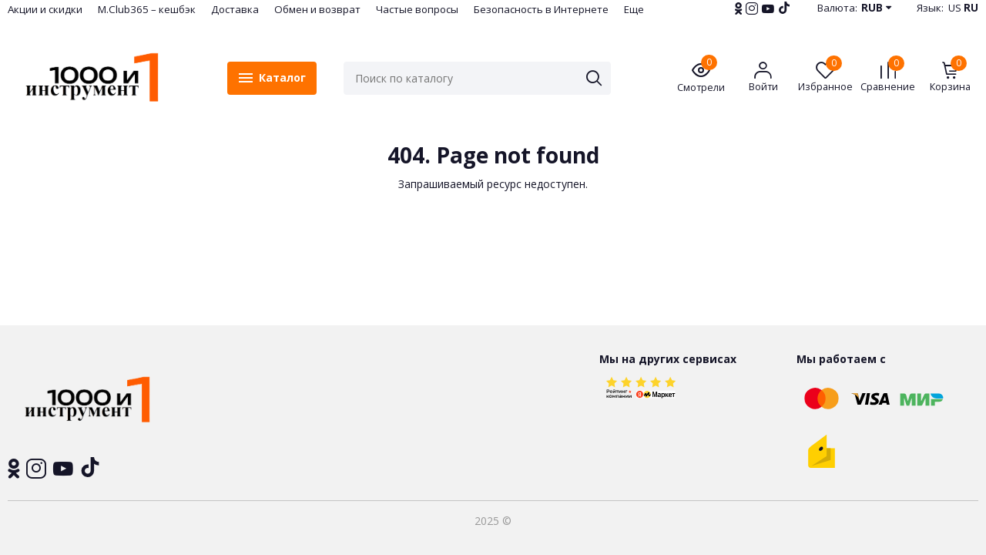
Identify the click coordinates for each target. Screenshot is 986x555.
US (954, 8)
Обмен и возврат (317, 9)
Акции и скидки (45, 9)
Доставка (235, 9)
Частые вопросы (417, 9)
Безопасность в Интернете (541, 9)
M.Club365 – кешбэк (147, 9)
